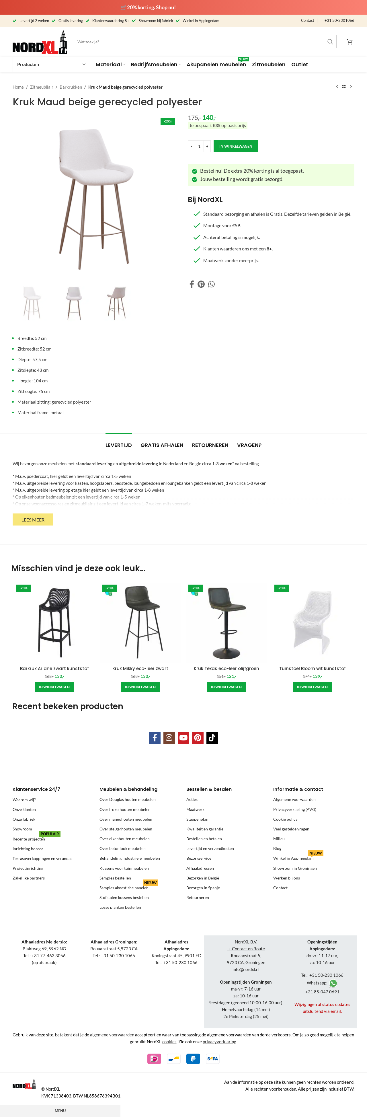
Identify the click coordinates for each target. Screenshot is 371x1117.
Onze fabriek (24, 819)
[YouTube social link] (183, 738)
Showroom (22, 828)
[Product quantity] (199, 146)
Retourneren (197, 897)
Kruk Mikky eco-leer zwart (140, 668)
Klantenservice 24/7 (36, 789)
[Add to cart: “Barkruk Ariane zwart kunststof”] (54, 687)
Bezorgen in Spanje (203, 887)
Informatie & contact (298, 789)
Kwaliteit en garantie (204, 828)
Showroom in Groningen (295, 868)
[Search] (205, 41)
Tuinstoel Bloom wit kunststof (312, 668)
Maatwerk (195, 809)
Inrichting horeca (28, 848)
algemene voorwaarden (112, 1034)
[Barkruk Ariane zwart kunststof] (54, 623)
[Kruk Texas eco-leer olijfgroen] (226, 623)
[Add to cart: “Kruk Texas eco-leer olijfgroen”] (226, 687)
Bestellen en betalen (204, 838)
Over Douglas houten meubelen (127, 799)
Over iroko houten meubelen (125, 809)
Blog (277, 848)
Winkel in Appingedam (298, 857)
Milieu (279, 838)
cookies (169, 1041)
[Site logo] (40, 41)
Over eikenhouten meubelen (124, 838)
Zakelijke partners (29, 877)
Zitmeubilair (41, 86)
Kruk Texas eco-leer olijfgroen (226, 668)
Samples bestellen (115, 877)
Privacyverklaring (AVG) (294, 809)
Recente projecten (36, 837)
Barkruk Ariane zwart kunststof (54, 668)
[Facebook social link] (192, 284)
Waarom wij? (24, 799)
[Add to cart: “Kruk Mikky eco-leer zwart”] (140, 687)
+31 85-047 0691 (322, 991)
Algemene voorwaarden (294, 799)
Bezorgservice (198, 858)
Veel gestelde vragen (291, 828)
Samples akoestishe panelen (128, 886)
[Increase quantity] (207, 146)
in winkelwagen (235, 146)
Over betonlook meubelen (122, 848)
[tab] (119, 442)
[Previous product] (337, 86)
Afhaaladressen (200, 868)
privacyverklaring (219, 1041)
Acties (192, 799)
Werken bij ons (286, 877)
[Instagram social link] (169, 738)
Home (18, 86)
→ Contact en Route (246, 948)
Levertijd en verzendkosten (210, 848)
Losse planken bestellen (120, 907)
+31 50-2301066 (339, 20)
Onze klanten (24, 809)
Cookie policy (285, 819)
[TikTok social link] (212, 738)
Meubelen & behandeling (128, 789)
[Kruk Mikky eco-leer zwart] (140, 623)
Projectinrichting (28, 868)
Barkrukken (71, 86)
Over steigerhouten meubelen (125, 828)
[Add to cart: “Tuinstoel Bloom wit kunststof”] (312, 687)
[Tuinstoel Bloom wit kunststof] (312, 623)
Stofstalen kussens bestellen (124, 897)
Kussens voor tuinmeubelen (124, 868)
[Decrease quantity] (191, 146)
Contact (307, 20)
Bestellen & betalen (209, 789)
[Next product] (350, 86)
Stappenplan (197, 819)
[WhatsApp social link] (211, 284)
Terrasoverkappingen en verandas (42, 858)
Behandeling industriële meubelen (129, 858)
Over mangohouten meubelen (125, 819)
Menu (60, 1110)
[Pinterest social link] (201, 284)
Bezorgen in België (202, 877)
